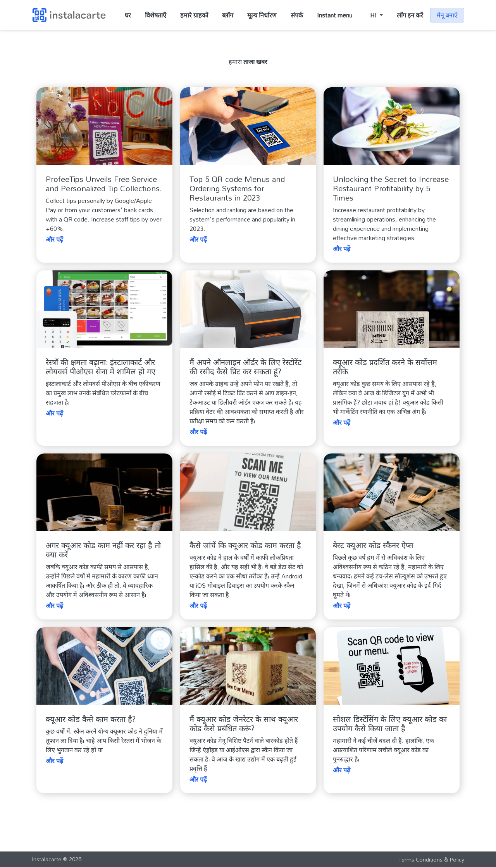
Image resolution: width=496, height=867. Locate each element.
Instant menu (334, 15)
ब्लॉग (227, 15)
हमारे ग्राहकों (194, 15)
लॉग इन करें (410, 15)
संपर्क (297, 15)
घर (128, 15)
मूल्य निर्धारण (262, 15)
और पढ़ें (54, 239)
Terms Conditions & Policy (431, 859)
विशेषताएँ (155, 15)
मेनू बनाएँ (447, 15)
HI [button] (374, 15)
